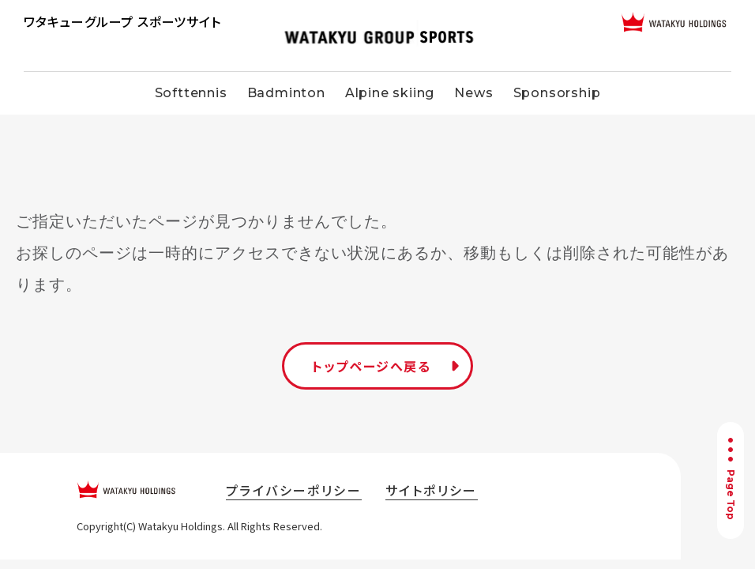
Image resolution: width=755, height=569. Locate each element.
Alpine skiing (389, 92)
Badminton (286, 92)
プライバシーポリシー (294, 489)
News (473, 92)
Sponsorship (557, 92)
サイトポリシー (431, 489)
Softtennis (191, 92)
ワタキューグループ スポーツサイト (122, 21)
